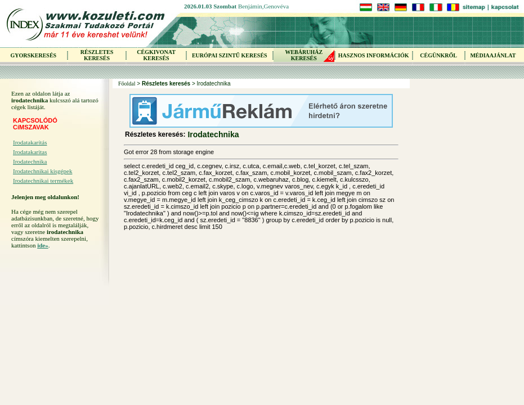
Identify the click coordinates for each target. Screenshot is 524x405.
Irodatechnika (30, 161)
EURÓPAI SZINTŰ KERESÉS (229, 55)
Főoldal (127, 83)
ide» (42, 245)
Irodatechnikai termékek (43, 180)
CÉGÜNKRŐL (438, 55)
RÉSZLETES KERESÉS (96, 55)
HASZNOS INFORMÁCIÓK (373, 55)
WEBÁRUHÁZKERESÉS (304, 55)
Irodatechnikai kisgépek (42, 171)
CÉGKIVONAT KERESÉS (156, 55)
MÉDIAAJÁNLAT (493, 55)
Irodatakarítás (30, 142)
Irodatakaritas (30, 151)
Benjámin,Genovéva (263, 6)
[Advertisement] (56, 322)
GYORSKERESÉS (33, 55)
